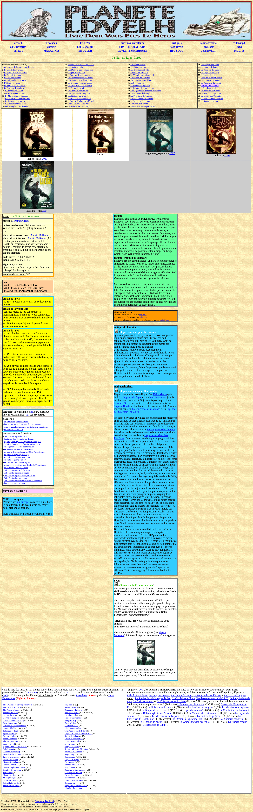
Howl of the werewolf (74, 780)
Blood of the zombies (74, 788)
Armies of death (72, 712)
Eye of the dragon (72, 775)
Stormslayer (70, 783)
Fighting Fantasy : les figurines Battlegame (22, 441)
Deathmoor (69, 762)
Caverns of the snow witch (14, 725)
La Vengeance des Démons (146, 409)
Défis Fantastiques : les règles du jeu (19, 475)
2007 (172, 153)
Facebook (51, 43)
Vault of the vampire (73, 718)
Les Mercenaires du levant (141, 98)
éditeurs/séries (18, 46)
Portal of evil (70, 715)
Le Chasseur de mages (210, 80)
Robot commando (10, 759)
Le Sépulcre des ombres (211, 70)
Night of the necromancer (76, 785)
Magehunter (70, 767)
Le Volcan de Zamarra (140, 77)
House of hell (9, 728)
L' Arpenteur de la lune (140, 101)
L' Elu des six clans (138, 67)
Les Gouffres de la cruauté (79, 98)
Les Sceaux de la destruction (80, 80)
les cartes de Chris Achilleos (16, 467)
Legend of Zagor (72, 759)
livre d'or (85, 43)
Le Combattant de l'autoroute (17, 98)
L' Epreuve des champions (79, 75)
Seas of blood (9, 744)
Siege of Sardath (72, 746)
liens (239, 46)
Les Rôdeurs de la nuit (77, 96)
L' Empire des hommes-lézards (81, 101)
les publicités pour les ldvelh (16, 421)
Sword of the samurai (12, 754)
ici (31, 411)
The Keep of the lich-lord (76, 731)
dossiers (51, 46)
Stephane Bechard (44, 801)
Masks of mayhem (11, 762)
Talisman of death (10, 731)
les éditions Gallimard (13, 429)
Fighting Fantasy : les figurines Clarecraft (22, 444)
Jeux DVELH (208, 50)
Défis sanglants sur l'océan (16, 106)
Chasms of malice (11, 780)
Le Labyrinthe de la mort (15, 80)
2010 (227, 155)
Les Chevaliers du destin (211, 77)
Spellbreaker (70, 757)
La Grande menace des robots (80, 77)
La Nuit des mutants (139, 72)
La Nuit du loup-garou (208, 716)
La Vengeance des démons (141, 80)
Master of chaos (71, 725)
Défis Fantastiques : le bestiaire (17, 470)
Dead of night (70, 723)
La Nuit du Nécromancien (212, 98)
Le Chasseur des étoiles (78, 90)
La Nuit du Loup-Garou (211, 93)
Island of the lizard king (13, 720)
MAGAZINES (52, 50)
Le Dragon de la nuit (210, 67)
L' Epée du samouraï (76, 72)
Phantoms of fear (10, 775)
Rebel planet (8, 749)
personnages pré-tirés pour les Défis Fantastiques (25, 465)
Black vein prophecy (73, 728)
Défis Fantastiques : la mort (15, 478)
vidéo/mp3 (239, 43)
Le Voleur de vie (208, 75)
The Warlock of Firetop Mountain (17, 705)
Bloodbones (70, 777)
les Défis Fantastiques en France (18, 457)
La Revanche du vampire (211, 83)
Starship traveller (10, 712)
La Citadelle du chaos (13, 70)
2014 (45, 210)
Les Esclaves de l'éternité (79, 103)
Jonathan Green (20, 220)
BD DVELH (85, 50)
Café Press (164, 320)
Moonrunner (70, 744)
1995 (34, 692)
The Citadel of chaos (12, 707)
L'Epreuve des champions (190, 704)
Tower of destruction (74, 738)
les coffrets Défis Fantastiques (17, 462)
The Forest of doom (11, 710)
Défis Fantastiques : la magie (16, 473)
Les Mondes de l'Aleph (140, 93)
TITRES (18, 50)
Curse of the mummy (210, 85)
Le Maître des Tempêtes (211, 96)
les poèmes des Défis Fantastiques (18, 449)
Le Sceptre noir (137, 83)
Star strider (8, 772)
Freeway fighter (10, 736)
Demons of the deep (11, 751)
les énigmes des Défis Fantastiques (19, 447)
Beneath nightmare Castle (14, 767)
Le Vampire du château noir (142, 75)
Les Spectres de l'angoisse (79, 93)
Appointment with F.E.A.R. (15, 746)
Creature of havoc (10, 764)
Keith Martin (160, 394)
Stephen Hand (121, 406)
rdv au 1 (142, 314)
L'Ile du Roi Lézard (137, 695)
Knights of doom (72, 764)
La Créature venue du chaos (80, 83)
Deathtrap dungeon (11, 718)
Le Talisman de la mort (15, 93)
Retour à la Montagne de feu (142, 106)
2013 (44, 158)
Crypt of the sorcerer (12, 770)
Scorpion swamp (10, 723)
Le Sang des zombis (159, 695)
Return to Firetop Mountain (76, 749)
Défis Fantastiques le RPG (15, 436)
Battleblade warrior (11, 783)
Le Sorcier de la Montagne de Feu (18, 67)
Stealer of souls (71, 707)
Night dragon (70, 754)
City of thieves (9, 715)
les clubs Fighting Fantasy (15, 460)
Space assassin (9, 733)
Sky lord (68, 705)
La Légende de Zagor (210, 72)
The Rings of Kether (12, 741)
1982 (28, 692)
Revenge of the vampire (75, 770)
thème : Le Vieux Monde (14, 483)
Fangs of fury (70, 720)
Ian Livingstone (157, 397)
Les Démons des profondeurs (80, 70)
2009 (5, 695)
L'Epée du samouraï (192, 710)
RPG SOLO (176, 50)
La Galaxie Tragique (235, 695)
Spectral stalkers (72, 736)
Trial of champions (11, 757)
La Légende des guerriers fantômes (145, 90)
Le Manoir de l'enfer (14, 90)
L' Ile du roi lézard (12, 83)
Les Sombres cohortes (140, 70)
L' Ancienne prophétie (140, 85)
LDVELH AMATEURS (132, 46)
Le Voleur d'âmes (137, 64)
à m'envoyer (23, 502)
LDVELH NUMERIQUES (132, 50)
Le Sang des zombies (210, 101)
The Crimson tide (72, 741)
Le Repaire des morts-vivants (143, 88)
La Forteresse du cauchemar (80, 85)
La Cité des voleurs (12, 77)
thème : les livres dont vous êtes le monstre (22, 424)
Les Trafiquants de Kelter (16, 103)
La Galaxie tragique (12, 75)
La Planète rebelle (75, 67)
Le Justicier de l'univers (78, 106)
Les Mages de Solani (210, 64)
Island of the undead (73, 751)
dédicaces (209, 46)
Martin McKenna (40, 235)
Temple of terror (10, 738)
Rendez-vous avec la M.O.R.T (81, 64)
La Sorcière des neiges (14, 88)
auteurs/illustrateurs (132, 43)
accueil (18, 43)
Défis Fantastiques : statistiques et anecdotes (23, 480)
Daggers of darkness (73, 710)
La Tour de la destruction (141, 96)
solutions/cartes (209, 43)
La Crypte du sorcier (77, 88)
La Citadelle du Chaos (183, 698)
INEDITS (239, 50)
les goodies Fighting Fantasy (16, 454)
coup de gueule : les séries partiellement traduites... (26, 427)
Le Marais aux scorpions (14, 85)
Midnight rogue (9, 777)
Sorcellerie (81, 695)
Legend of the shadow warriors (78, 733)
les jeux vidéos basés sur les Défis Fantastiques (24, 452)
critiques (177, 43)
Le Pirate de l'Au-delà (210, 90)
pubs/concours (85, 46)
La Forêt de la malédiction (15, 72)
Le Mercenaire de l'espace (16, 96)
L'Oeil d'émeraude (209, 88)
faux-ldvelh (176, 46)
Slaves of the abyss (11, 785)
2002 (68, 692)
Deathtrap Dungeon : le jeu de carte (19, 439)
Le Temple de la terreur (15, 101)
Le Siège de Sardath (139, 103)
